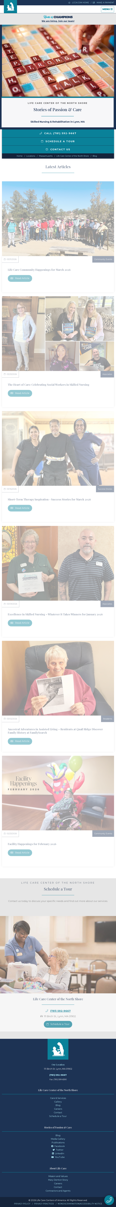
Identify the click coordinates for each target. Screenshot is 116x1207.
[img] (41, 133)
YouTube (58, 1157)
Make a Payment (103, 2)
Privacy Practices (44, 1204)
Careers (58, 1109)
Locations (30, 156)
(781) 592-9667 (58, 1075)
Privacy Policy (22, 1204)
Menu (108, 10)
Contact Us (58, 149)
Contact (58, 1112)
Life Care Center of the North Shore (72, 156)
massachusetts (46, 156)
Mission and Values (58, 1176)
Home (19, 156)
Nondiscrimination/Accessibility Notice (80, 1204)
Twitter (58, 1150)
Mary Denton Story (58, 1180)
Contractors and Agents (58, 1191)
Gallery (58, 1102)
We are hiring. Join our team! (58, 18)
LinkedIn (58, 1153)
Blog (95, 156)
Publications (58, 1142)
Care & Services (58, 1098)
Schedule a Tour (58, 141)
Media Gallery (58, 1139)
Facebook (58, 1146)
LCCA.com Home (78, 2)
